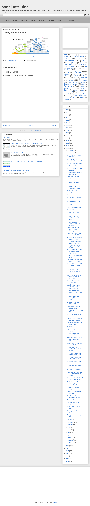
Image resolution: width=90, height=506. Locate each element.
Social (13, 63)
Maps (75, 78)
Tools (68, 94)
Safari (74, 88)
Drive (76, 68)
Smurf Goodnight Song (17, 152)
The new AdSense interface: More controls (74, 160)
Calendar (74, 63)
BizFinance (69, 61)
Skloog (32, 56)
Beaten (69, 195)
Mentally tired (71, 329)
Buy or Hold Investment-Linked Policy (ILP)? (74, 242)
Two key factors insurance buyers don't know (74, 344)
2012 (67, 143)
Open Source (73, 82)
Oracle (83, 84)
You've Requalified (72, 166)
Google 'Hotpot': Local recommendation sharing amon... (73, 286)
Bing (80, 58)
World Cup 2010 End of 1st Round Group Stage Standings (26, 161)
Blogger (84, 61)
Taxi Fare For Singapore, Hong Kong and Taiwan (16, 170)
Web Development (80, 96)
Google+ (66, 74)
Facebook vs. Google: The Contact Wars (75, 323)
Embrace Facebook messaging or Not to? (74, 302)
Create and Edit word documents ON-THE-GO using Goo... (74, 229)
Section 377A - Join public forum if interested (74, 250)
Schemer (82, 88)
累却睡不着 (70, 209)
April (69, 435)
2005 (67, 456)
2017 (67, 130)
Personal (68, 86)
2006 (67, 453)
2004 (67, 458)
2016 (67, 133)
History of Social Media (74, 207)
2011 (67, 145)
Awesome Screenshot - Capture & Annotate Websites (74, 223)
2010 (67, 148)
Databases (70, 20)
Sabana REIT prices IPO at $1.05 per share (74, 238)
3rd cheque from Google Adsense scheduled (74, 234)
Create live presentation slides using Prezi (74, 392)
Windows (71, 97)
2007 (67, 451)
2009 (67, 446)
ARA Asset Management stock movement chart (74, 353)
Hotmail (76, 74)
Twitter (85, 94)
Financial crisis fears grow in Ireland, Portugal (74, 319)
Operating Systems (70, 84)
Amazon (73, 55)
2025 (67, 110)
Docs (85, 66)
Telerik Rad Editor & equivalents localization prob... (74, 255)
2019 (67, 125)
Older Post (54, 125)
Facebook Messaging (73, 306)
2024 (67, 112)
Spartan (79, 92)
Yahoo (82, 97)
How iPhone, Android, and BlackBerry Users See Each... (74, 373)
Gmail (68, 72)
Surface (85, 92)
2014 (67, 138)
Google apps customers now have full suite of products (74, 218)
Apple (33, 20)
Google (15, 20)
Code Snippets (68, 64)
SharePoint (76, 90)
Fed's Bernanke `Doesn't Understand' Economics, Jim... (74, 383)
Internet (9, 63)
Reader (66, 88)
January (70, 442)
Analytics (82, 55)
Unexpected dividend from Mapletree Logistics (74, 260)
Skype (83, 90)
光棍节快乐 (70, 327)
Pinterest (83, 86)
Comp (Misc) (82, 64)
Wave (68, 96)
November (71, 153)
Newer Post (7, 125)
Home (7, 20)
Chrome (82, 63)
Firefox (78, 70)
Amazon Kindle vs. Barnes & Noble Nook (75, 281)
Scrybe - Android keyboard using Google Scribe (75, 378)
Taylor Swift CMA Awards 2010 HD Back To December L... (74, 276)
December (71, 150)
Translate (77, 94)
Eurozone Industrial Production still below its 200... (75, 310)
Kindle (85, 76)
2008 (67, 448)
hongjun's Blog (15, 7)
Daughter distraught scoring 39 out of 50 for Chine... (74, 298)
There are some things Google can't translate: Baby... (74, 203)
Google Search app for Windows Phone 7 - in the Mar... (74, 349)
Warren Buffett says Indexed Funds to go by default (74, 292)
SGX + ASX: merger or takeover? (73, 407)
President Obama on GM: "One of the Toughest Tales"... (74, 265)
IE (82, 74)
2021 (67, 120)
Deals (79, 66)
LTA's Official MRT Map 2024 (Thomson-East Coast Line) (26, 143)
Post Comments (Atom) (34, 130)
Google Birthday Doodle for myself (74, 366)
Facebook (24, 20)
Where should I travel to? (74, 163)
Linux (68, 78)
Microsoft (42, 20)
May (69, 432)
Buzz (68, 63)
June (69, 430)
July (69, 427)
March (70, 437)
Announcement (79, 56)
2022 (67, 117)
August (70, 424)
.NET (65, 55)
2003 (67, 461)
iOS (76, 76)
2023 (67, 115)
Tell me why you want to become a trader (74, 198)
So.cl (65, 92)
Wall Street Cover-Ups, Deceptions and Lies (74, 187)
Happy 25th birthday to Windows (73, 246)
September (71, 422)
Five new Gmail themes (74, 400)
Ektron (83, 68)
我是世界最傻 (6, 137)
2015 (67, 135)
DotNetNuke (70, 68)
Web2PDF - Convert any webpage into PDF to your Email (74, 333)
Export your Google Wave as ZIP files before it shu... (74, 339)
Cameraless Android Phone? (73, 388)
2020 (67, 122)
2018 (67, 127)
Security (60, 20)
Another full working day (74, 369)
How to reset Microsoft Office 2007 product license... (73, 182)
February (70, 440)
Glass (85, 70)
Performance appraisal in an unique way (74, 173)
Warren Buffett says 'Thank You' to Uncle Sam (74, 271)
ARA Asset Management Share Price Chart (74, 358)
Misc (71, 80)
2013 (67, 140)
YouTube (66, 99)
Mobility (51, 20)
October (70, 419)
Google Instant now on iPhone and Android (73, 396)
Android (66, 57)
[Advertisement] (75, 37)
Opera (83, 82)
